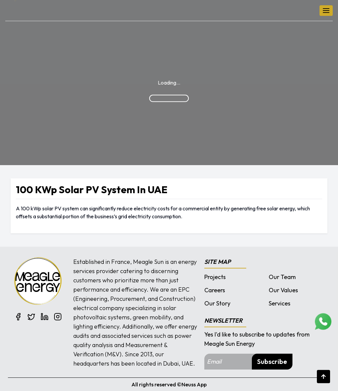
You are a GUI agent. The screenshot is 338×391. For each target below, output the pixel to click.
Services (279, 303)
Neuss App (194, 384)
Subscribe (272, 361)
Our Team (282, 277)
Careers (214, 290)
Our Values (283, 290)
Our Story (217, 303)
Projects (215, 277)
